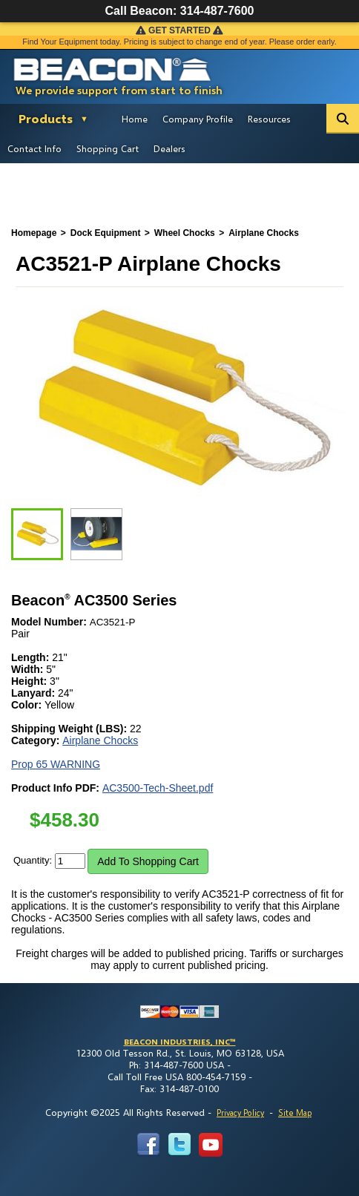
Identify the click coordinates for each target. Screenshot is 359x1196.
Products (46, 118)
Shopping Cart (107, 148)
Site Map (295, 1112)
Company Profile (197, 119)
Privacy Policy (240, 1112)
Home (135, 119)
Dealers (169, 148)
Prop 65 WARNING (55, 764)
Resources (269, 119)
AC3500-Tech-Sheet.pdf (157, 788)
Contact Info (34, 148)
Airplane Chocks (100, 740)
